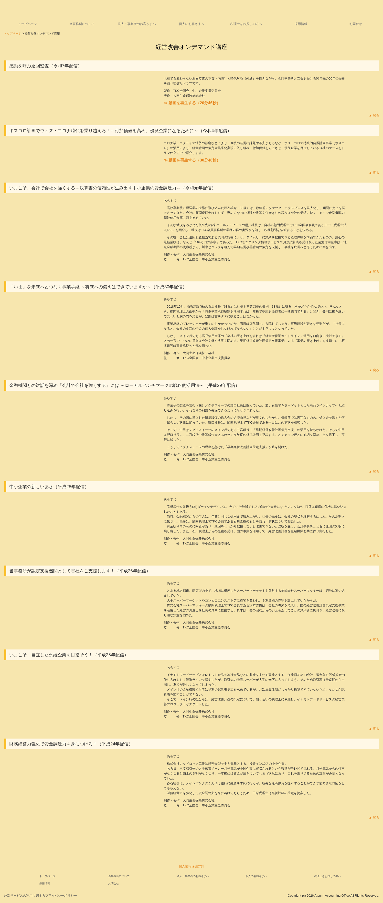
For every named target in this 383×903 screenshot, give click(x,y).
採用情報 (301, 24)
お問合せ (355, 24)
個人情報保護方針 (191, 866)
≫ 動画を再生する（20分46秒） (192, 103)
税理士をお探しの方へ (246, 24)
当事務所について (82, 24)
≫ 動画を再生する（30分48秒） (192, 160)
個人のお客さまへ (191, 24)
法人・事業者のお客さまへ (137, 24)
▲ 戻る (374, 115)
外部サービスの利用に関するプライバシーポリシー (40, 895)
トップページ (27, 24)
